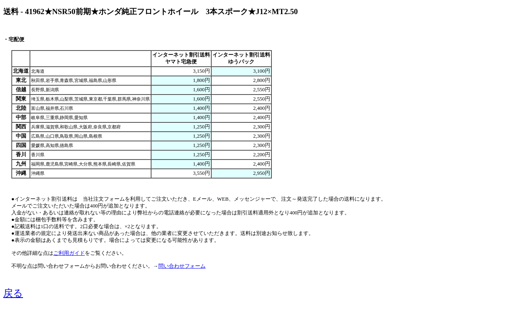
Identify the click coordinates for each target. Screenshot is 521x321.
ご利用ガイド (69, 253)
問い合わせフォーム (182, 266)
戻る (13, 293)
